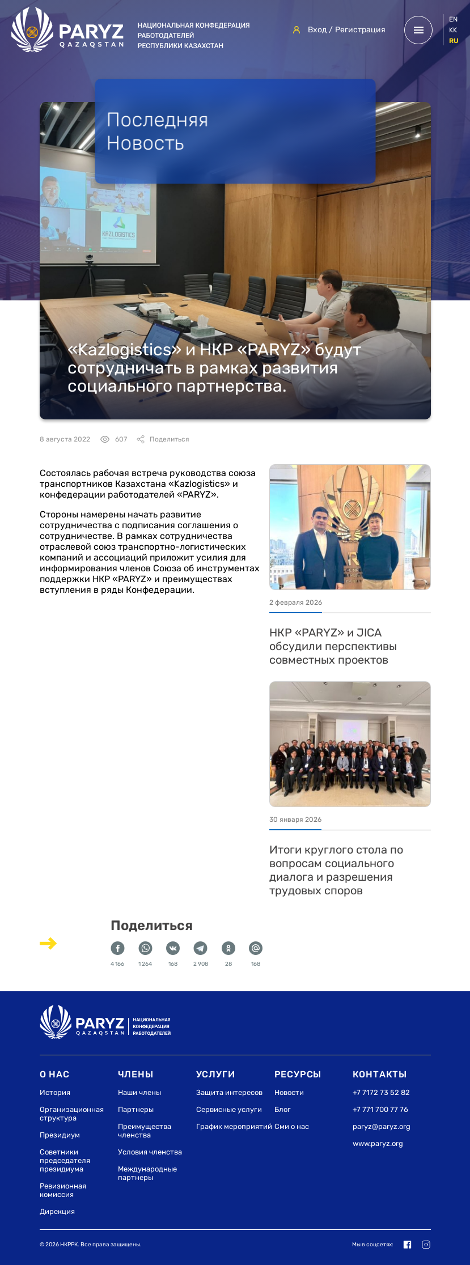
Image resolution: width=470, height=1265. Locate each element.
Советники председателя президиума (65, 1160)
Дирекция (57, 1211)
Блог (282, 1109)
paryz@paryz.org (381, 1126)
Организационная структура (72, 1113)
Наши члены (139, 1092)
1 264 (145, 954)
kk (453, 30)
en (453, 19)
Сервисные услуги (229, 1109)
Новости (289, 1092)
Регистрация (360, 30)
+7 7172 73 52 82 (381, 1092)
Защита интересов (229, 1092)
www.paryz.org (378, 1143)
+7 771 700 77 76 (380, 1109)
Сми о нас (291, 1126)
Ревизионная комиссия (63, 1190)
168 (173, 954)
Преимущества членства (144, 1130)
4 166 (118, 954)
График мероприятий (234, 1126)
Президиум (60, 1135)
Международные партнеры (147, 1173)
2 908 (200, 954)
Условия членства (150, 1152)
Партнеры (136, 1109)
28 (228, 954)
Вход (317, 30)
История (55, 1092)
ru (454, 41)
